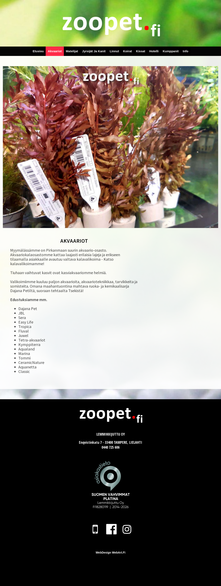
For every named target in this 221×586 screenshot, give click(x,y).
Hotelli (154, 51)
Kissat (140, 51)
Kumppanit (171, 51)
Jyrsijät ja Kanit (94, 51)
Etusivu (38, 51)
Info (185, 51)
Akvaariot (55, 51)
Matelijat (72, 51)
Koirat (127, 51)
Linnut (114, 51)
